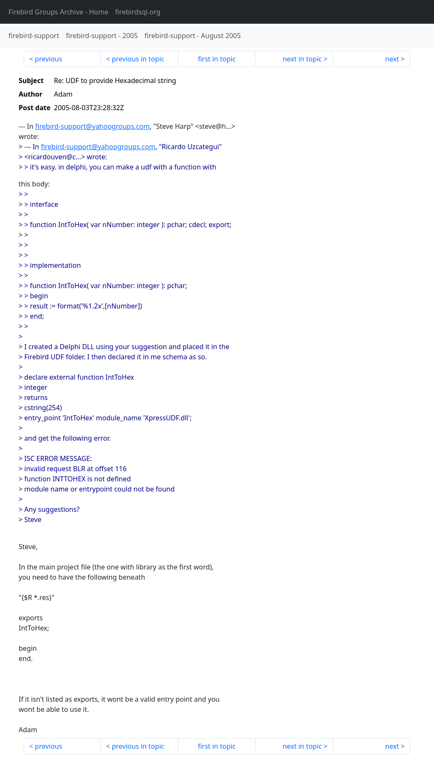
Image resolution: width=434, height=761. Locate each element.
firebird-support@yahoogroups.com (92, 126)
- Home (58, 12)
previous (48, 59)
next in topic (302, 59)
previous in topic (138, 59)
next (392, 59)
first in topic (217, 59)
